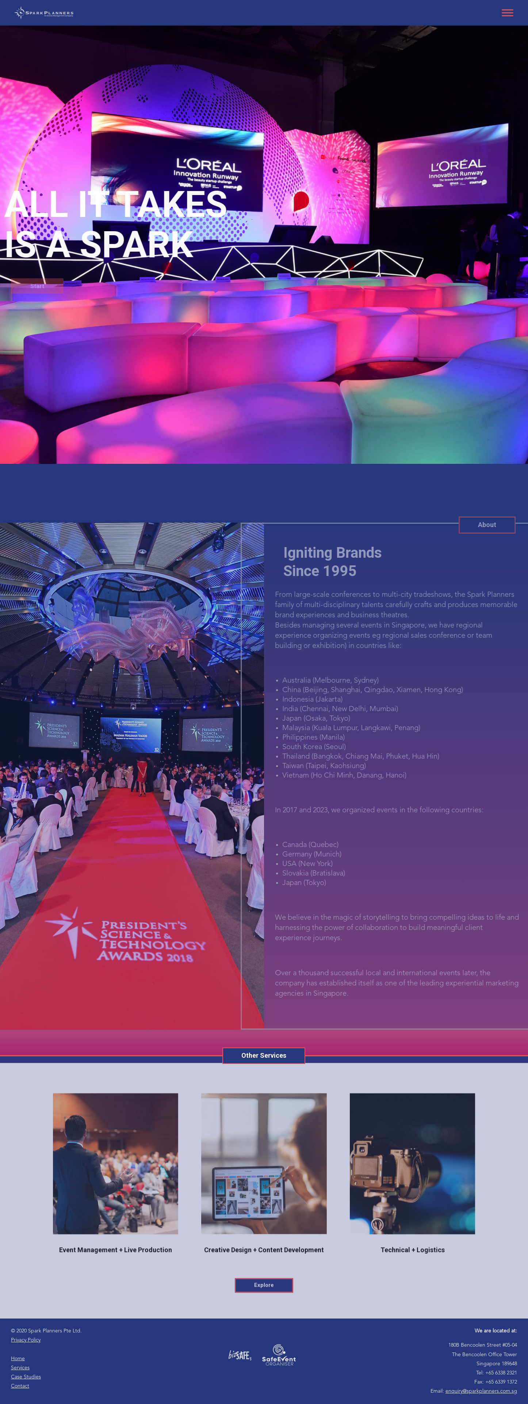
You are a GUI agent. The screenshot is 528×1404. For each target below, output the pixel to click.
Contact (20, 1386)
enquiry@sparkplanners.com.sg (481, 1391)
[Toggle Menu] (507, 12)
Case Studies (26, 1377)
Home (18, 1358)
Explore (264, 1304)
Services (20, 1367)
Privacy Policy (26, 1340)
